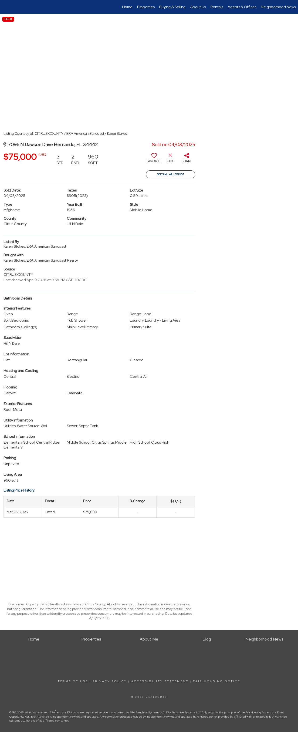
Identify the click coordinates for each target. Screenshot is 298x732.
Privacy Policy (110, 681)
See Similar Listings (170, 174)
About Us (198, 6)
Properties (146, 6)
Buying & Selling (172, 6)
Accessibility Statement (160, 681)
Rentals (216, 6)
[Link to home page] (5, 7)
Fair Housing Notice (216, 681)
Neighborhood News (278, 6)
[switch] (154, 160)
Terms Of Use (73, 681)
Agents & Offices (242, 6)
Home (127, 6)
